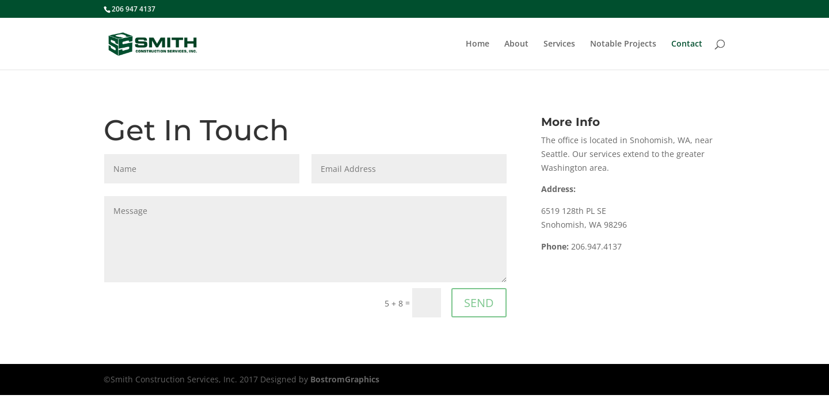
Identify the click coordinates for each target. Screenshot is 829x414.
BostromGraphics (344, 379)
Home (477, 44)
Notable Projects (623, 44)
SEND (479, 302)
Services (559, 44)
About (516, 44)
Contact (686, 44)
